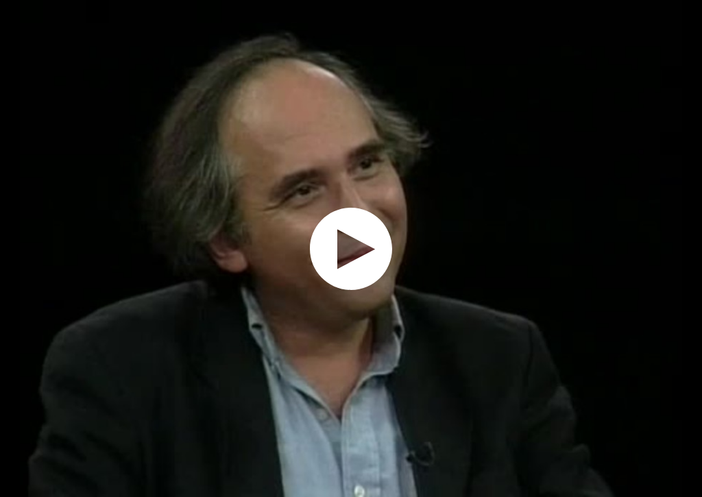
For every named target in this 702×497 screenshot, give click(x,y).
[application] (351, 248)
